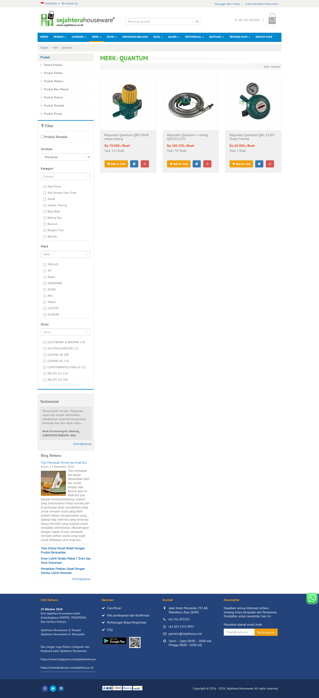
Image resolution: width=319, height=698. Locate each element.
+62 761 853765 (179, 619)
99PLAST (51, 264)
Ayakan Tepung (55, 205)
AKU (48, 296)
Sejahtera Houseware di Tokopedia (63, 634)
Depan (44, 37)
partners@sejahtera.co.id (185, 634)
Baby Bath (51, 211)
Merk (97, 37)
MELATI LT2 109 (55, 380)
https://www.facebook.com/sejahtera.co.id (67, 667)
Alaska (49, 302)
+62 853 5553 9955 (181, 627)
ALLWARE (51, 314)
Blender (50, 236)
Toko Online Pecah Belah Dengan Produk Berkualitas (63, 550)
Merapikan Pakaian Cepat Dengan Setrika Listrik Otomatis (63, 571)
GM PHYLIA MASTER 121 (61, 348)
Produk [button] (60, 37)
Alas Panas (52, 186)
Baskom (50, 224)
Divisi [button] (112, 37)
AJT (47, 270)
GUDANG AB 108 (56, 355)
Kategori (79, 37)
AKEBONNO (52, 283)
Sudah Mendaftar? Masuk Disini (261, 3)
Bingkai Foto (53, 230)
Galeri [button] (174, 37)
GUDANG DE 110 (56, 361)
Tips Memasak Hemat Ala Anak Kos (64, 462)
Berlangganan (266, 632)
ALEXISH (50, 308)
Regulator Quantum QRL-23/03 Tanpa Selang (252, 137)
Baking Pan (52, 218)
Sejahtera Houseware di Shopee (61, 630)
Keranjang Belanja (135, 37)
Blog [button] (158, 37)
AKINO (49, 289)
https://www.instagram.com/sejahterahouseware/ (72, 659)
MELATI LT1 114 (55, 373)
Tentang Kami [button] (239, 37)
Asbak (49, 199)
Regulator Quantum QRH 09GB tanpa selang (126, 137)
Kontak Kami (264, 37)
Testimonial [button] (194, 37)
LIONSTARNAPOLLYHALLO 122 (64, 367)
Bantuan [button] (216, 37)
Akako (49, 277)
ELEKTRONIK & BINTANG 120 (64, 342)
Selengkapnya (82, 444)
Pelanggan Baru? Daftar (227, 3)
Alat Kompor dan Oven (60, 193)
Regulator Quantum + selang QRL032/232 (187, 137)
